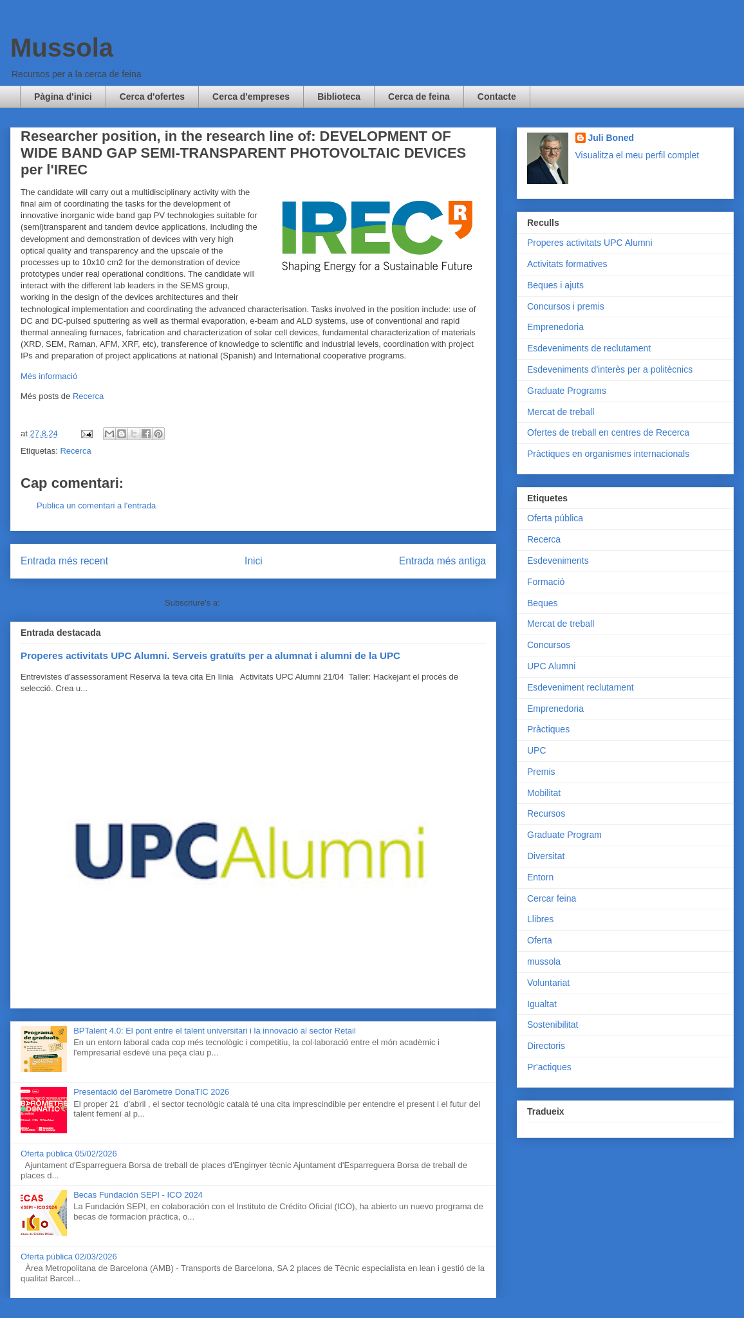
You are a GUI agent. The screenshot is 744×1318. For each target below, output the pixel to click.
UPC (536, 750)
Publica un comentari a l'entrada (96, 505)
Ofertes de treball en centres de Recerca (608, 432)
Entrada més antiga (442, 560)
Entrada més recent (64, 560)
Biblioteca (338, 96)
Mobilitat (544, 793)
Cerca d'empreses (251, 96)
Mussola (61, 47)
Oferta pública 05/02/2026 (69, 1153)
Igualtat (542, 1004)
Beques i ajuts (555, 285)
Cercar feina (551, 898)
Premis (541, 771)
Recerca (88, 396)
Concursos (548, 645)
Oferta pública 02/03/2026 (69, 1256)
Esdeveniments (558, 560)
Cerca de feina (419, 96)
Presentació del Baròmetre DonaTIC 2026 (151, 1092)
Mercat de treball (560, 412)
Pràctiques (548, 729)
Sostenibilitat (552, 1024)
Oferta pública (555, 518)
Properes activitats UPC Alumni (590, 242)
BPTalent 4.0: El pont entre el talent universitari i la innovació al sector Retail (214, 1030)
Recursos (546, 813)
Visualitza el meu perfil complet (637, 155)
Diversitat (545, 856)
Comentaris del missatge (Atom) (282, 603)
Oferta (539, 940)
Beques (542, 603)
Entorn (540, 877)
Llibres (540, 919)
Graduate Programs (566, 390)
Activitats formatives (567, 264)
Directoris (546, 1046)
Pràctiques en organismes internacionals (608, 454)
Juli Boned (611, 138)
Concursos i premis (565, 306)
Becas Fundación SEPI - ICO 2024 (138, 1195)
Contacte (497, 96)
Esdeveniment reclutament (580, 687)
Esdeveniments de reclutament (589, 348)
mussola (544, 961)
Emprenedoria (555, 327)
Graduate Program (564, 835)
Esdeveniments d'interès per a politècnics (610, 369)
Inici (254, 560)
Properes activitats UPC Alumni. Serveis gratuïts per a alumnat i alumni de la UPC (210, 655)
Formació (545, 582)
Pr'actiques (549, 1067)
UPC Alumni (551, 666)
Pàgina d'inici (63, 96)
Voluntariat (548, 983)
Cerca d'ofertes (152, 96)
